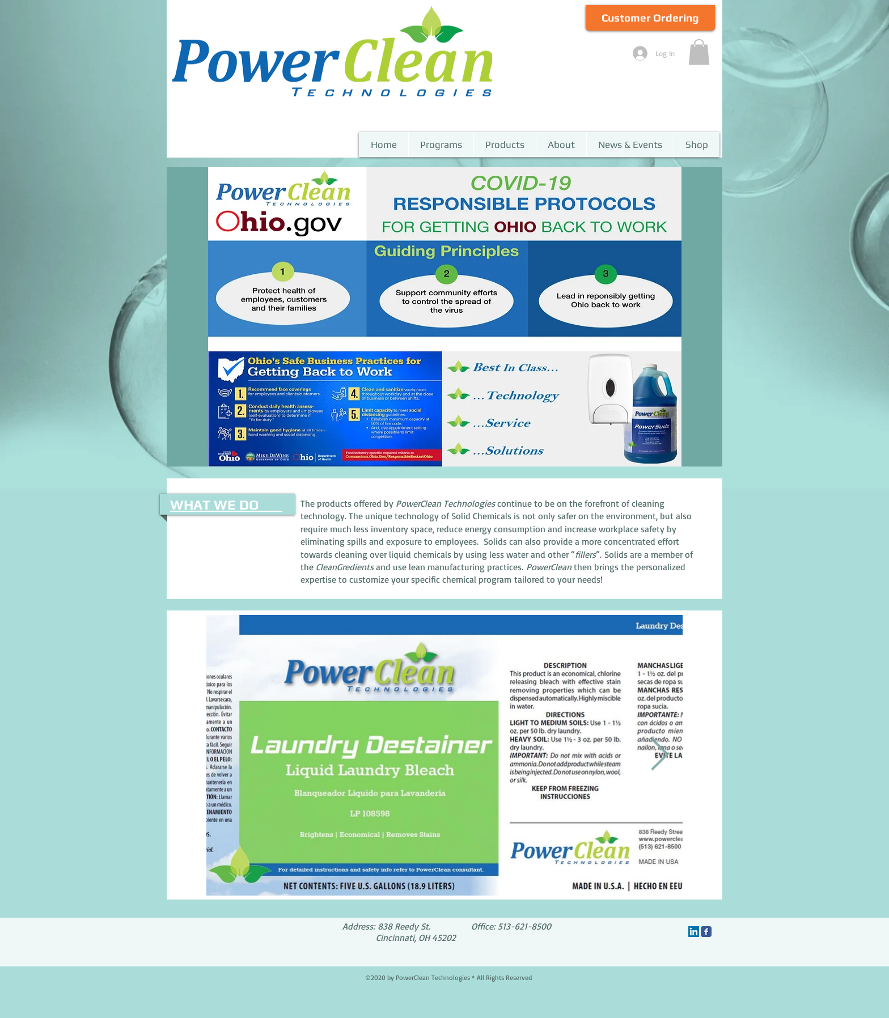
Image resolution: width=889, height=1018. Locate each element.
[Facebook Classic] (706, 931)
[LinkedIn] (693, 931)
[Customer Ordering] (650, 18)
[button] (699, 52)
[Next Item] (659, 755)
